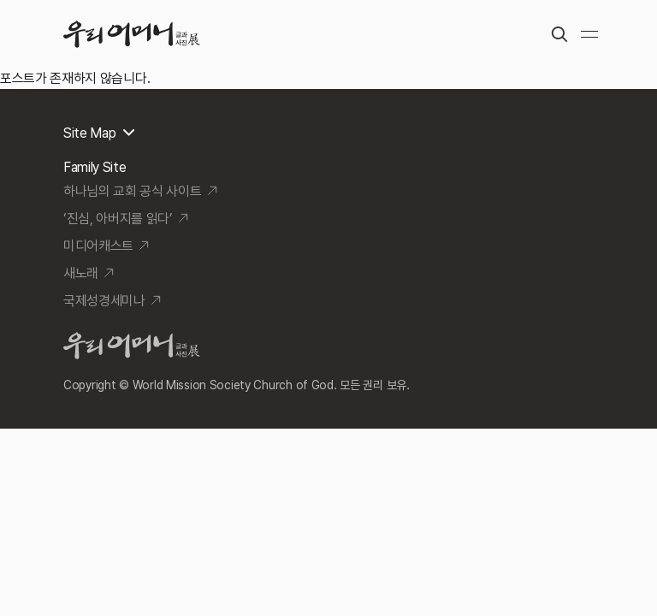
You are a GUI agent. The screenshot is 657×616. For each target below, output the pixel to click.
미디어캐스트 (98, 246)
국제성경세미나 (104, 301)
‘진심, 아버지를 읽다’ (118, 218)
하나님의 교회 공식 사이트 (132, 191)
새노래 (80, 273)
